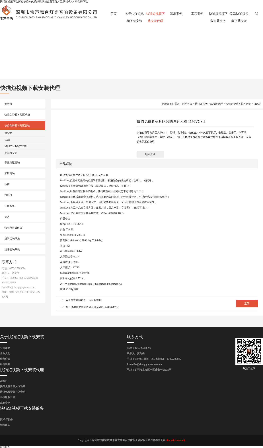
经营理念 (5, 359)
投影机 (8, 195)
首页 (113, 13)
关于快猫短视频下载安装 (134, 17)
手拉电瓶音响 (12, 162)
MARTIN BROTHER (16, 146)
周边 (7, 217)
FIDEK (8, 133)
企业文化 (5, 353)
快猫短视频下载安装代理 (155, 17)
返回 (246, 303)
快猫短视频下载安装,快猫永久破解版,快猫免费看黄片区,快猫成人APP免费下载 (44, 1)
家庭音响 (10, 173)
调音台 (8, 103)
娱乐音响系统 (12, 249)
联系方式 (150, 154)
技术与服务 (6, 419)
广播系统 (10, 206)
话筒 (7, 184)
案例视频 (5, 364)
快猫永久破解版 (13, 227)
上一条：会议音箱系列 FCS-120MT (81, 300)
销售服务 (5, 425)
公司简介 (5, 348)
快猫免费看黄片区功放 (17, 114)
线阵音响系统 (12, 238)
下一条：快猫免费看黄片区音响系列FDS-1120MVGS (90, 307)
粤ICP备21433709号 (175, 440)
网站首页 (187, 103)
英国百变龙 (11, 153)
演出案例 (176, 13)
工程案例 (197, 13)
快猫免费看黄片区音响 (17, 125)
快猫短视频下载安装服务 (218, 17)
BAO (7, 140)
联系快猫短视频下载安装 (239, 17)
